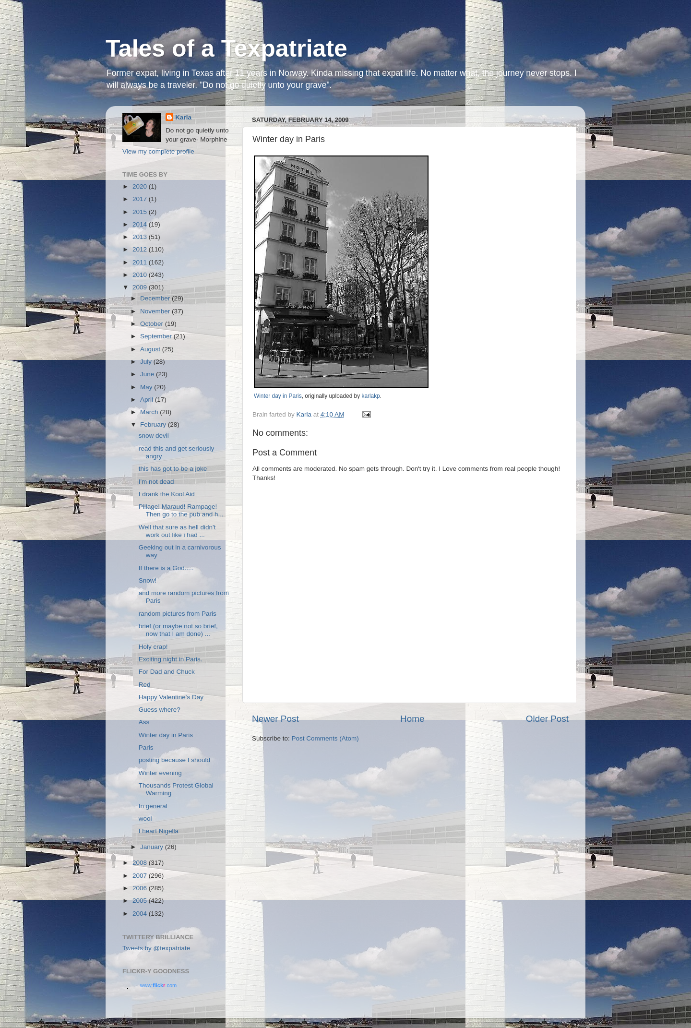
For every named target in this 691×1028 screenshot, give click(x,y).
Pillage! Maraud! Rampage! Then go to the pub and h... (181, 510)
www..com (158, 985)
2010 (140, 274)
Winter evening (160, 773)
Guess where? (159, 709)
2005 (140, 900)
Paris (146, 747)
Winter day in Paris (278, 396)
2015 (140, 211)
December (156, 298)
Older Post (547, 719)
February (154, 424)
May (147, 387)
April (147, 399)
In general (153, 806)
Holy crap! (153, 646)
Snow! (148, 580)
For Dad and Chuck (167, 671)
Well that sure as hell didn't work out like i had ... (177, 531)
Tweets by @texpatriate (156, 948)
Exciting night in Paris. (171, 659)
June (148, 374)
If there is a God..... (166, 568)
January (152, 846)
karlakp (370, 396)
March (150, 412)
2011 (140, 262)
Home (412, 719)
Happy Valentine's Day (171, 697)
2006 (140, 888)
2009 (140, 287)
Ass (144, 722)
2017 (140, 199)
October (152, 323)
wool (145, 818)
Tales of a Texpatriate (226, 48)
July (147, 361)
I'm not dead (156, 481)
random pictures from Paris (177, 613)
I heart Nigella (159, 831)
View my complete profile (158, 151)
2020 (140, 186)
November (156, 311)
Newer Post (275, 719)
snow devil (154, 435)
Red (145, 684)
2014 (140, 224)
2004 (140, 913)
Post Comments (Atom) (325, 738)
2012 (140, 249)
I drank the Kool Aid (167, 494)
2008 (140, 862)
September (157, 336)
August (151, 349)
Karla (183, 117)
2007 (140, 875)
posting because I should (174, 760)
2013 (140, 236)
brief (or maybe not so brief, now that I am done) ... (178, 629)
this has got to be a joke (173, 468)
